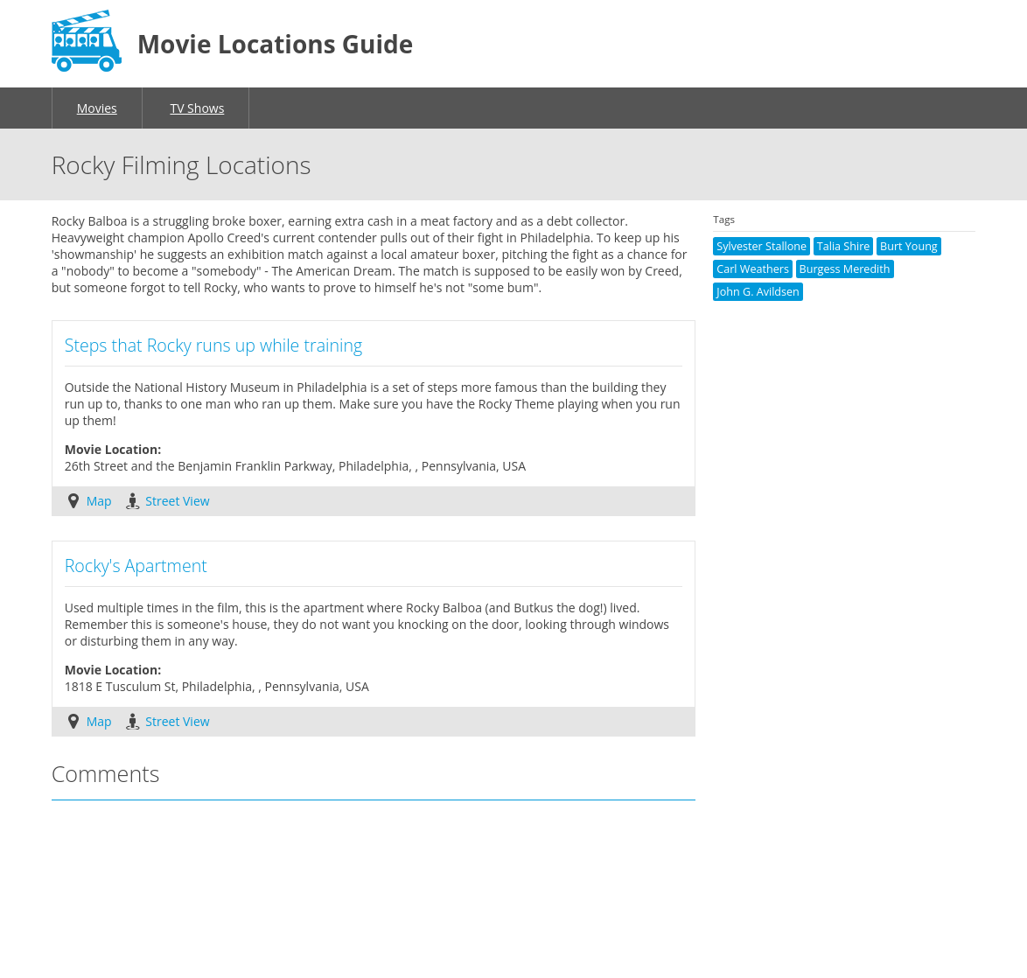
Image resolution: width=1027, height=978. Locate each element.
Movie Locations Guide (275, 43)
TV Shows (197, 108)
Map (99, 500)
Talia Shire (843, 246)
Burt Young (909, 246)
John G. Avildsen (758, 291)
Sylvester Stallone (761, 246)
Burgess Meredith (845, 269)
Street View (177, 500)
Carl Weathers (752, 269)
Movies (97, 108)
